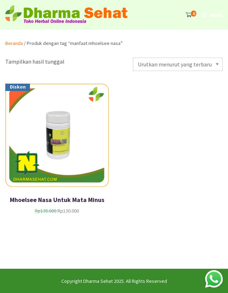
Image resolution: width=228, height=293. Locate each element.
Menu (216, 15)
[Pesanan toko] (178, 64)
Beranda (14, 43)
